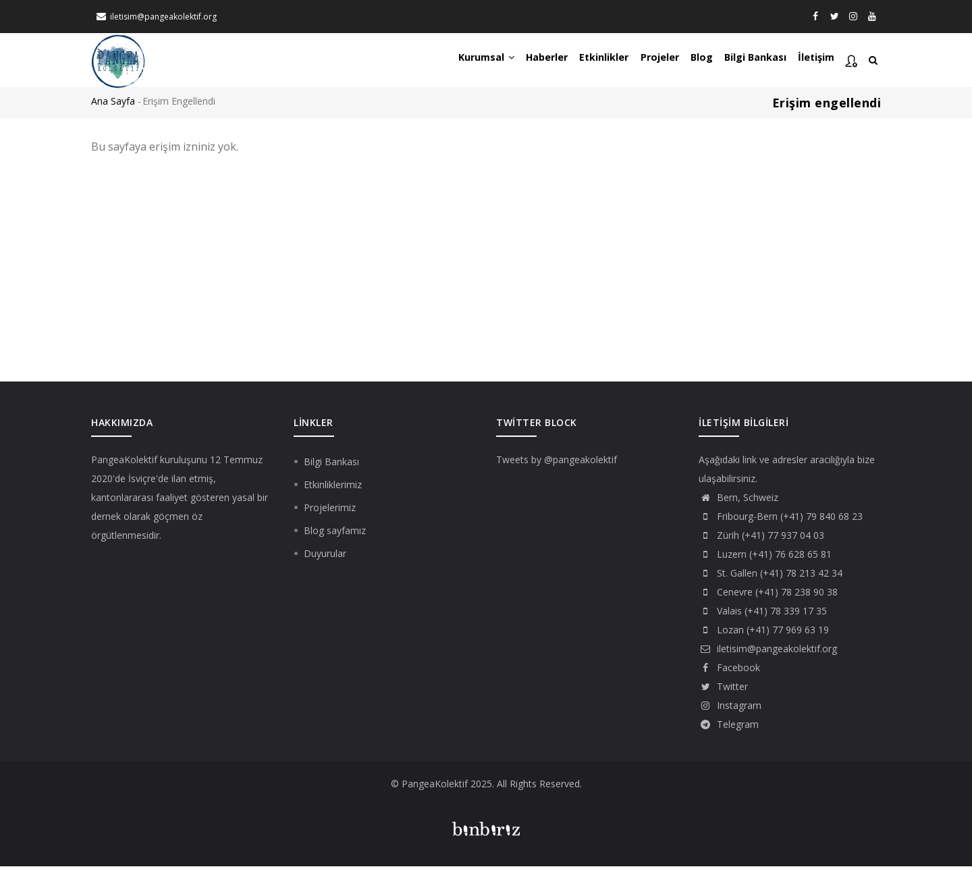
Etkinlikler (579, 61)
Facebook (729, 670)
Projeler (640, 61)
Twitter (723, 689)
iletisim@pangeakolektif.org (163, 16)
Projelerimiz (330, 510)
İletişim (813, 61)
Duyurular (325, 556)
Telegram (729, 726)
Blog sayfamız (335, 533)
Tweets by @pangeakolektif (556, 462)
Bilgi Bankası (747, 61)
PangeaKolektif (124, 462)
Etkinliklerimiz (333, 487)
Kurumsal (447, 61)
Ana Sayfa (113, 104)
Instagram (730, 708)
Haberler (515, 61)
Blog (687, 61)
